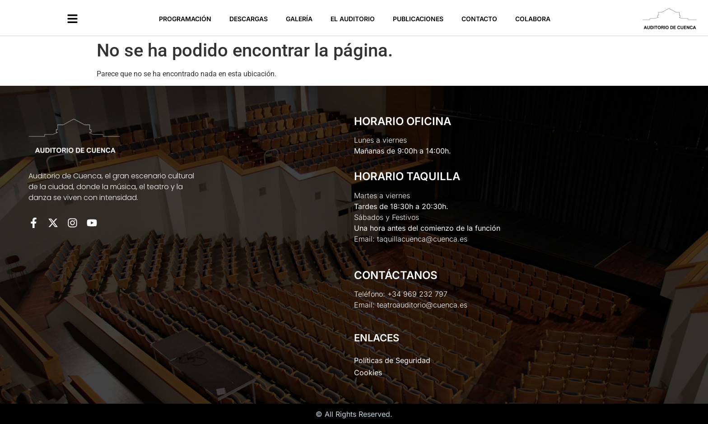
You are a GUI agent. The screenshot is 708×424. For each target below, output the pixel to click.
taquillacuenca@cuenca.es (422, 238)
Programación (185, 19)
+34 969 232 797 (417, 293)
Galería (299, 19)
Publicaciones (418, 19)
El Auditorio (353, 19)
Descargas (248, 19)
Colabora (532, 19)
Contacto (479, 19)
